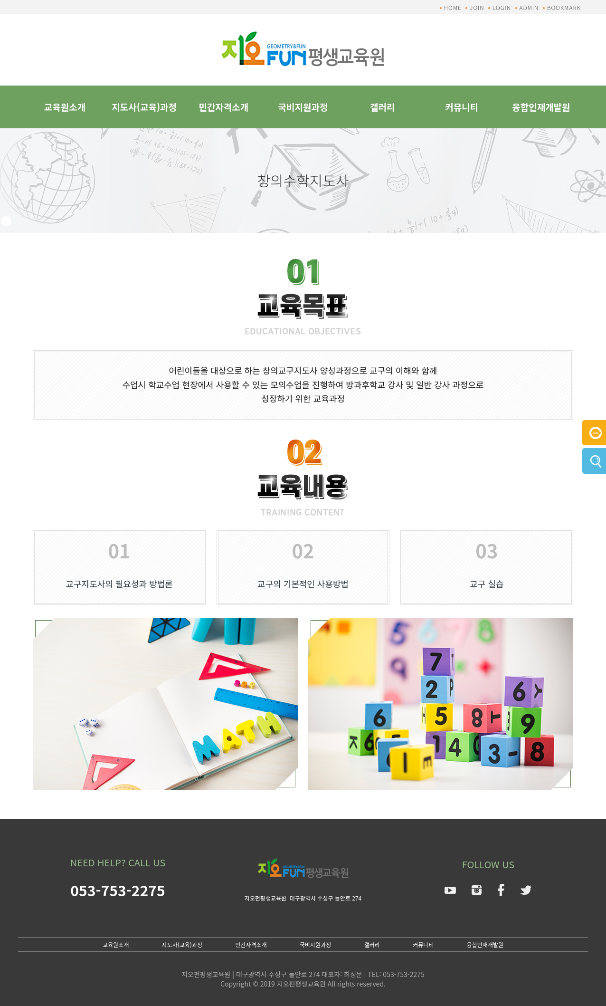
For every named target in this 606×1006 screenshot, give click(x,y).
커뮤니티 (461, 106)
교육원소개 (64, 106)
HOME (453, 7)
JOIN (477, 7)
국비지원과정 (303, 106)
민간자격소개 (223, 106)
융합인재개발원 (541, 106)
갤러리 (382, 106)
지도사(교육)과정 (144, 106)
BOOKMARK (564, 7)
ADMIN (529, 7)
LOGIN (501, 7)
